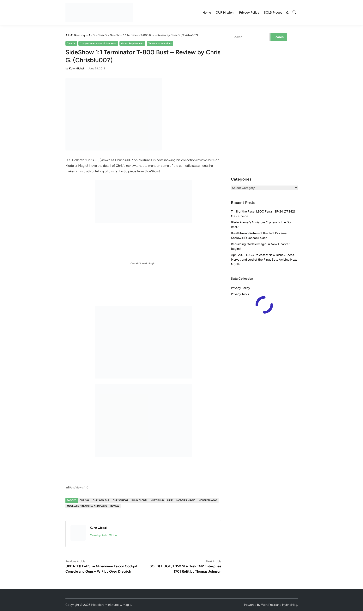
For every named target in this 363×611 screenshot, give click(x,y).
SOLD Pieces (273, 12)
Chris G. (71, 43)
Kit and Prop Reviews (132, 43)
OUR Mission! (225, 12)
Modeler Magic (185, 500)
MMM (170, 500)
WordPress (268, 605)
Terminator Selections (160, 43)
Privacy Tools (240, 294)
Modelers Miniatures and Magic (87, 506)
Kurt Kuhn (157, 500)
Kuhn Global (76, 68)
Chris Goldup (101, 500)
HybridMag (289, 605)
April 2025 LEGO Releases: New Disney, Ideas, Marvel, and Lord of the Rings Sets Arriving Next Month (264, 259)
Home (207, 12)
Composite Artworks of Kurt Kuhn (98, 43)
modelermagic (208, 500)
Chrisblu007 (120, 500)
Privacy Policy (249, 12)
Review (114, 506)
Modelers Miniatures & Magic (111, 605)
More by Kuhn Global (104, 535)
